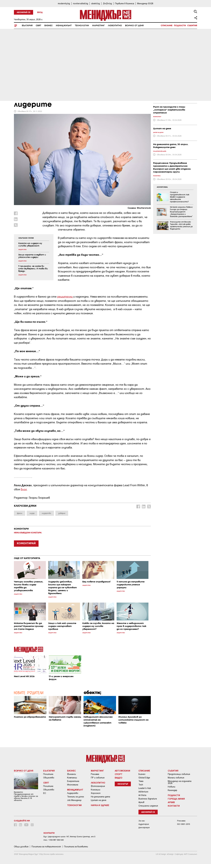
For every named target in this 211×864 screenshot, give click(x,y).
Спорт (118, 774)
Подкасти (180, 25)
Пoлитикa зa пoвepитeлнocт (46, 847)
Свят (38, 25)
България (27, 25)
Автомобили (122, 771)
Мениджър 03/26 (145, 3)
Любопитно (115, 25)
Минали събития (176, 778)
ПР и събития (97, 778)
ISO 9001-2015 (183, 824)
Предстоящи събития (179, 774)
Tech (140, 785)
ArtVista (142, 795)
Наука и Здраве (100, 805)
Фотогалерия (98, 786)
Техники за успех (75, 797)
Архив (141, 802)
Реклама (95, 774)
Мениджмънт (64, 25)
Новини (171, 787)
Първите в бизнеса (124, 3)
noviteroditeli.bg (80, 3)
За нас (141, 821)
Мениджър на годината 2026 (179, 782)
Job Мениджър (74, 800)
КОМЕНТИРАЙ (26, 543)
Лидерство (72, 793)
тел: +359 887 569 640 (54, 840)
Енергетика (73, 781)
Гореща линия (176, 799)
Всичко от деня (134, 25)
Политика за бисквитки (76, 847)
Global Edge (144, 778)
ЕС (44, 793)
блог (24, 489)
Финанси (71, 774)
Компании (72, 778)
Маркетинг (98, 25)
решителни (65, 296)
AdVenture (143, 792)
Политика (48, 774)
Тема (140, 781)
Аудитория (143, 824)
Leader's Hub (144, 788)
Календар (172, 790)
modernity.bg (64, 3)
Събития (192, 25)
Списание (166, 25)
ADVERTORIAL (162, 187)
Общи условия (21, 847)
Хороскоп (96, 793)
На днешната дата (100, 797)
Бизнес (48, 25)
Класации (95, 790)
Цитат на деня (98, 800)
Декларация (144, 827)
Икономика (72, 785)
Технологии (82, 25)
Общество (48, 778)
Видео (118, 778)
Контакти (174, 806)
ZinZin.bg (107, 3)
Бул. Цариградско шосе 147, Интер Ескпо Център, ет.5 (69, 837)
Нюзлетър (123, 784)
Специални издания (148, 806)
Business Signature (147, 799)
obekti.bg (95, 3)
